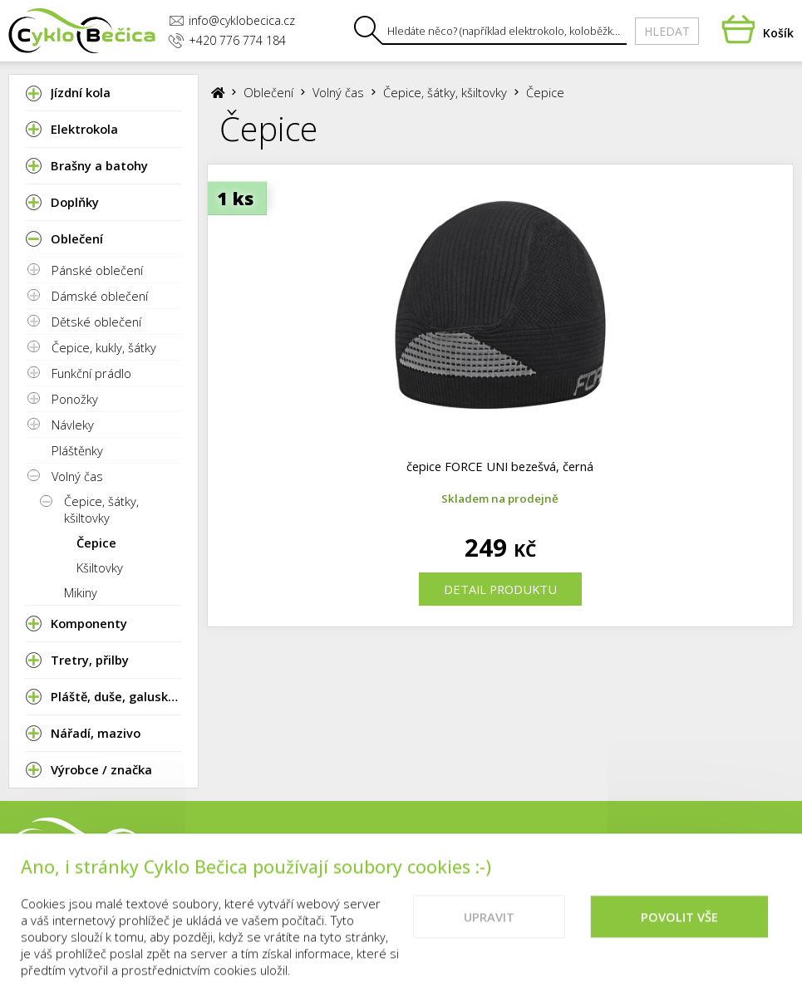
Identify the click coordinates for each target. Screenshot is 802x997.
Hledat (667, 31)
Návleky (73, 424)
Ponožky (75, 398)
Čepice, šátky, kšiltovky (101, 509)
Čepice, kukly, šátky (104, 347)
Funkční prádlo (91, 373)
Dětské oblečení (96, 321)
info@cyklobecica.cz (232, 20)
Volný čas (77, 476)
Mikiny (80, 592)
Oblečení (268, 92)
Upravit (489, 930)
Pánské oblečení (97, 270)
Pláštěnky (77, 450)
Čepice (96, 542)
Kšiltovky (99, 567)
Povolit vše (679, 930)
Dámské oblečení (100, 295)
